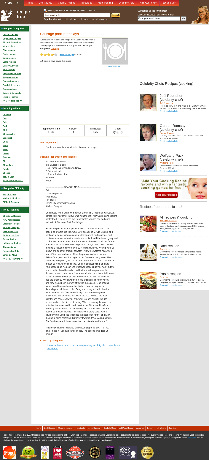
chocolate (57, 19)
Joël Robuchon (166, 103)
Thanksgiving (9, 247)
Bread (6, 153)
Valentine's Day (10, 231)
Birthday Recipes (11, 227)
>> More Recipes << (12, 101)
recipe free (23, 14)
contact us (192, 438)
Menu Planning (105, 2)
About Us (140, 428)
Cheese (6, 173)
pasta (86, 19)
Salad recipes (9, 62)
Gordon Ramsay (167, 133)
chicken (67, 19)
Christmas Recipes (12, 216)
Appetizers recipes (12, 38)
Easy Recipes (9, 194)
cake (75, 19)
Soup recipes (9, 58)
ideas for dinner (55, 345)
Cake (5, 122)
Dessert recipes (10, 34)
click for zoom (114, 66)
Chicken (7, 114)
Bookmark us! (169, 2)
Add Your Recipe (148, 2)
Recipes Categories (13, 28)
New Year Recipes (11, 220)
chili (80, 19)
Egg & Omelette (10, 77)
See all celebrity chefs (169, 111)
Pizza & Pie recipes (12, 42)
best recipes (70, 345)
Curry (5, 142)
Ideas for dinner (10, 97)
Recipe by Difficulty (13, 188)
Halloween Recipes (12, 243)
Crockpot (7, 138)
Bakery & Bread (10, 66)
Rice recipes (9, 69)
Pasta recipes (9, 54)
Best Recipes (45, 2)
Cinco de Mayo (10, 255)
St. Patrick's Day (11, 235)
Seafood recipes (11, 81)
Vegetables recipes (12, 73)
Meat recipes (9, 46)
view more (103, 19)
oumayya (55, 48)
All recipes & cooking (168, 221)
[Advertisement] (84, 96)
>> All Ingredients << (13, 180)
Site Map (172, 428)
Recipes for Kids (11, 251)
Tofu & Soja (8, 177)
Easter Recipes (10, 239)
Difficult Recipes (11, 202)
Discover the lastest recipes (171, 231)
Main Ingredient (11, 108)
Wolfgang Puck (166, 163)
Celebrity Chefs (126, 2)
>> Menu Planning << (13, 259)
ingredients (114, 345)
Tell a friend (161, 428)
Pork (5, 126)
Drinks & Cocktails (12, 93)
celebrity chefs (100, 345)
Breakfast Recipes (11, 224)
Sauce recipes (10, 89)
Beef (5, 118)
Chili (5, 130)
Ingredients (86, 2)
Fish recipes (9, 50)
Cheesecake (9, 134)
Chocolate (8, 165)
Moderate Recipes (11, 198)
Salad (5, 149)
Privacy (150, 428)
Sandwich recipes (11, 85)
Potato (6, 169)
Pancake (7, 157)
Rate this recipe (67, 54)
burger (94, 19)
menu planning (84, 345)
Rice (5, 161)
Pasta (5, 145)
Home (30, 2)
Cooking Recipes (66, 2)
